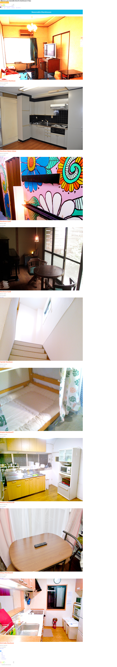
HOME (0, 6)
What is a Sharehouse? (11, 6)
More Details (2, 86)
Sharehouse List (4, 6)
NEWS (2, 6)
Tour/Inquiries (7, 6)
